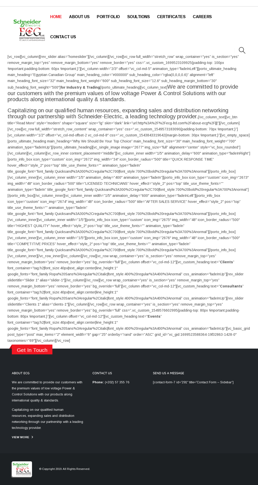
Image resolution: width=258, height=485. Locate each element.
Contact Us (63, 37)
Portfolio (108, 17)
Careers (202, 17)
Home (56, 17)
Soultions (138, 17)
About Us (79, 17)
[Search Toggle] (242, 50)
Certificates (171, 17)
